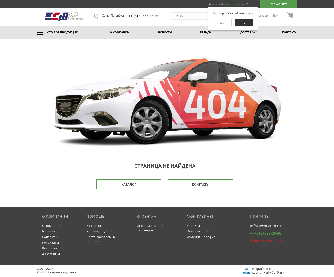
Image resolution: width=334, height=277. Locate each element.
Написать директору (268, 240)
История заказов (200, 231)
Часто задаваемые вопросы (101, 239)
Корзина (193, 226)
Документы (51, 254)
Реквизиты (50, 242)
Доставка (94, 226)
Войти (277, 15)
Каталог (128, 184)
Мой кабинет (200, 216)
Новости (48, 231)
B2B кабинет (278, 4)
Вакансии (49, 248)
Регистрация (261, 15)
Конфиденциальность (104, 231)
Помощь (96, 216)
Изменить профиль (202, 237)
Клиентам (147, 216)
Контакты (200, 184)
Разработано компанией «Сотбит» (268, 271)
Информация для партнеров (150, 228)
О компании (55, 216)
